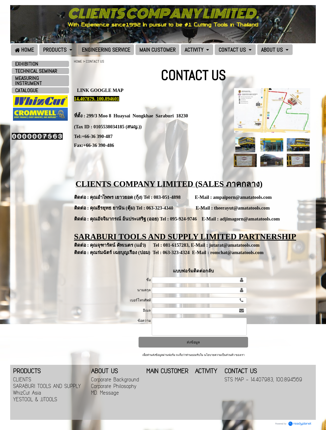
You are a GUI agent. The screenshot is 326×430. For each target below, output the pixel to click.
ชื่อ (148, 280)
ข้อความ (144, 320)
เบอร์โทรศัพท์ (140, 300)
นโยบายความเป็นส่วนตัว (219, 354)
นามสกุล (144, 290)
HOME (78, 61)
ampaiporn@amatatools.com (242, 197)
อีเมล (147, 310)
